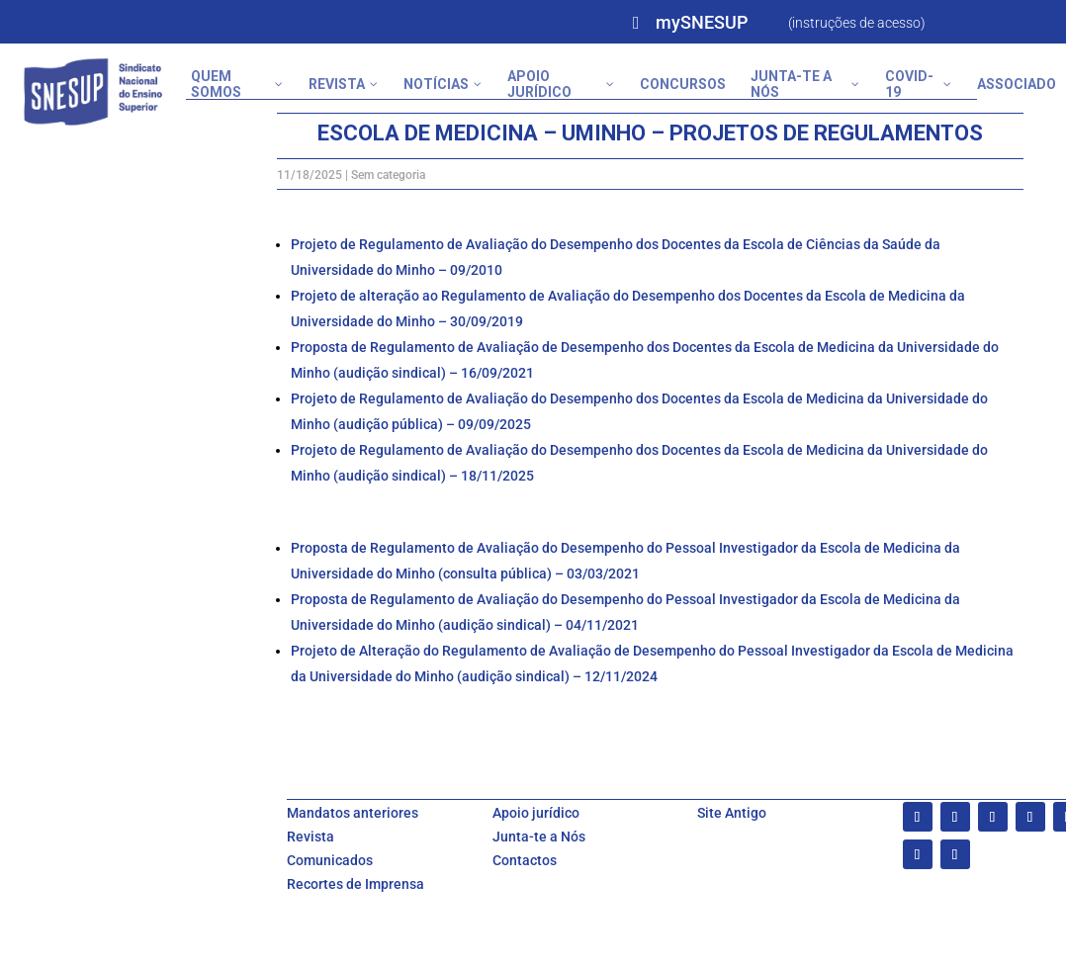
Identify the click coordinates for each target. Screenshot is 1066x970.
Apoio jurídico (535, 813)
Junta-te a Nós (538, 836)
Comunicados (330, 860)
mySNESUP (702, 22)
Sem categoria (388, 175)
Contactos (524, 860)
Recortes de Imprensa (355, 884)
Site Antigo (731, 813)
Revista (310, 836)
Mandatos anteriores (352, 813)
